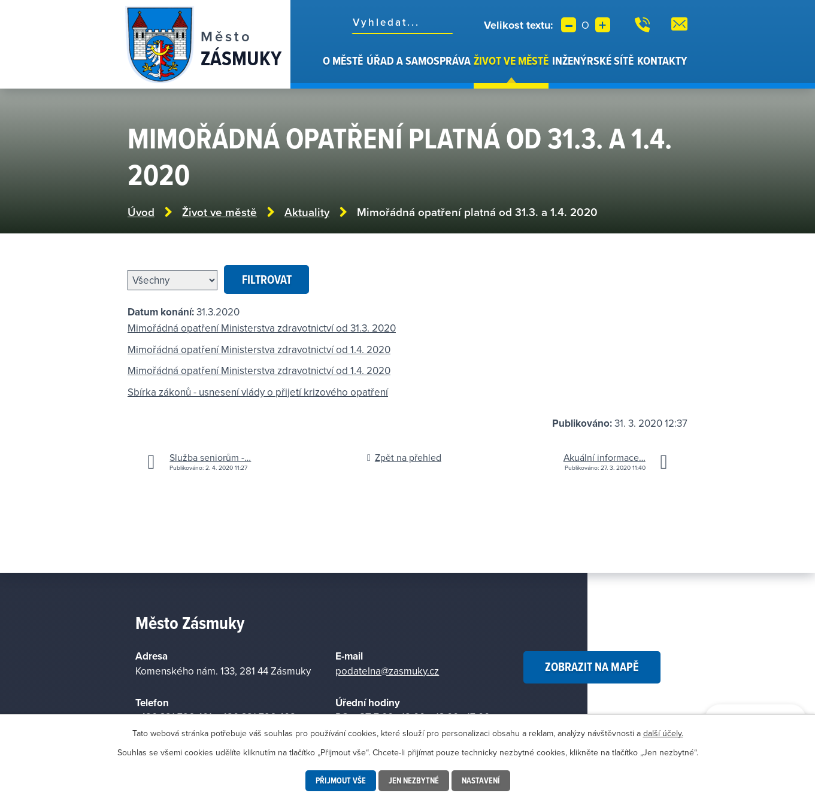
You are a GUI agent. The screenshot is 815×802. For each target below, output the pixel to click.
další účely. (663, 733)
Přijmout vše (341, 780)
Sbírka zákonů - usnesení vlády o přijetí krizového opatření (258, 392)
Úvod (314, 70)
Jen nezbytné (414, 780)
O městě (343, 60)
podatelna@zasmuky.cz (387, 671)
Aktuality (306, 212)
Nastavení (481, 780)
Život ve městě (511, 60)
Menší (568, 24)
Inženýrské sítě (593, 60)
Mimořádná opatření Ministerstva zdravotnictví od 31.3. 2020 (262, 328)
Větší (602, 24)
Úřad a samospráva (418, 60)
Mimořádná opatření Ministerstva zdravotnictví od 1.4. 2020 (259, 349)
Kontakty (662, 60)
